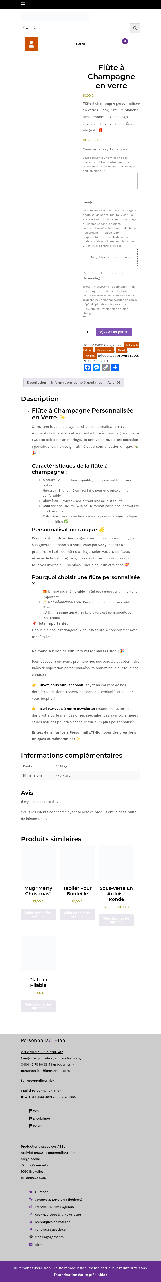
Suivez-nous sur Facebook (60, 685)
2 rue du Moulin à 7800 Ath (42, 1052)
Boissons (104, 350)
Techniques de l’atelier (49, 1222)
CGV (33, 1111)
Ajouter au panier (114, 331)
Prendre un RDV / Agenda (51, 1207)
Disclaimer (39, 1118)
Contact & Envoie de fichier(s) (55, 1199)
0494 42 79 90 (32, 1064)
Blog (35, 1245)
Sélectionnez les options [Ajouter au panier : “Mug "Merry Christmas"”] (38, 914)
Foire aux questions (47, 1229)
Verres (90, 355)
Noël (121, 350)
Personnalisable (95, 360)
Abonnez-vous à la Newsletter (54, 1214)
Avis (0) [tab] (113, 382)
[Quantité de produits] (89, 332)
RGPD (35, 1126)
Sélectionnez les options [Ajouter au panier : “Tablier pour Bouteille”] (77, 914)
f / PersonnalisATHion (38, 1080)
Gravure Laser (127, 355)
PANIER (80, 44)
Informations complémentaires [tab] (76, 382)
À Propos (38, 1192)
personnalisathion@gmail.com (45, 1071)
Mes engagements (46, 1237)
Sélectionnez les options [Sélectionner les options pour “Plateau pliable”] (38, 1006)
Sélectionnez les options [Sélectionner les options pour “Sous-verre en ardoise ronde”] (116, 920)
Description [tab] (36, 382)
